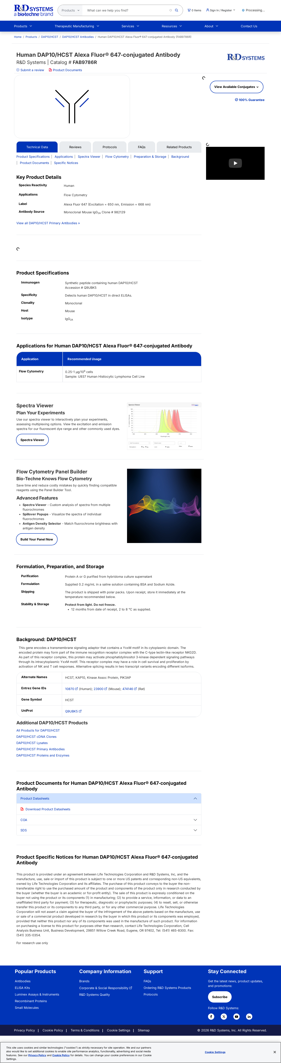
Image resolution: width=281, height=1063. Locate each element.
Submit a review (30, 70)
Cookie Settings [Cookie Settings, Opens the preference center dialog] (215, 1052)
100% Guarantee (252, 100)
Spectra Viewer (89, 157)
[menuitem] (17, 37)
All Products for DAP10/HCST (38, 730)
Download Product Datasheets (48, 809)
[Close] (274, 1052)
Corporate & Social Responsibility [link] (103, 988)
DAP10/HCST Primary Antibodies (40, 749)
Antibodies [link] (22, 981)
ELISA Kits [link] (22, 988)
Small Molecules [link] (27, 1008)
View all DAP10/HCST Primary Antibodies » (48, 223)
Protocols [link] (151, 994)
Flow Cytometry (117, 157)
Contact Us (249, 26)
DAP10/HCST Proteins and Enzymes (42, 755)
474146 (127, 689)
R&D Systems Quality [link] (94, 995)
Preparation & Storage (150, 157)
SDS (23, 830)
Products (20, 26)
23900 (98, 689)
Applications (64, 157)
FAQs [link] (147, 981)
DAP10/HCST (49, 36)
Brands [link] (84, 981)
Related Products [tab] (179, 147)
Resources (169, 26)
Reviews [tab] (75, 147)
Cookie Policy (53, 1030)
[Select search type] (69, 10)
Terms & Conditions (85, 1030)
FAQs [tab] (141, 147)
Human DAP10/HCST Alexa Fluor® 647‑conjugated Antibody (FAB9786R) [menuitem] (144, 36)
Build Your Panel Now (36, 539)
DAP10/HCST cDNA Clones (36, 737)
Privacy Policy (24, 1030)
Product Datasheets (34, 798)
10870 (69, 689)
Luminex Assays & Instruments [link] (37, 994)
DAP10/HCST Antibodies (78, 36)
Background (180, 157)
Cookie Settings (118, 1030)
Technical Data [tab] (37, 147)
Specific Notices (66, 163)
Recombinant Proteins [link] (31, 1001)
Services (128, 26)
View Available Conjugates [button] (235, 87)
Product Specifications (33, 157)
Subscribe (220, 997)
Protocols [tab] (110, 147)
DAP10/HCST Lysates (32, 743)
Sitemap (144, 1030)
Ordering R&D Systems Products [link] (167, 988)
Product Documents (65, 70)
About (209, 26)
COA (23, 820)
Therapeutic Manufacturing (74, 26)
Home (17, 36)
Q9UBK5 (71, 711)
